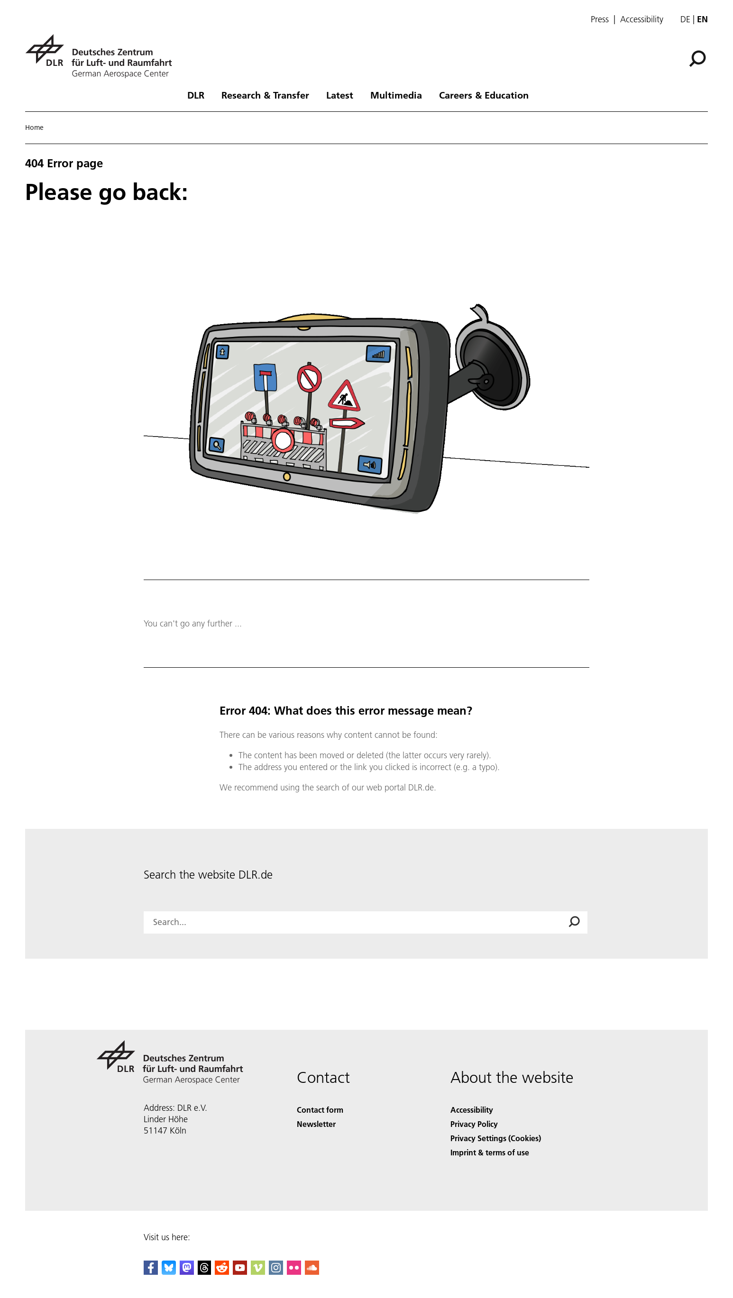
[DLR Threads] (204, 1271)
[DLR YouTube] (240, 1271)
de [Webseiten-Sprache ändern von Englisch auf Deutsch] (685, 19)
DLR (195, 95)
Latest (339, 95)
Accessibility (641, 19)
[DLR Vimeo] (258, 1271)
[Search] (697, 58)
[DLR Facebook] (151, 1271)
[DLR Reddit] (222, 1271)
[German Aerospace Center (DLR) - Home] (102, 56)
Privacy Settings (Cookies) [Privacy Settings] (495, 1138)
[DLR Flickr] (294, 1271)
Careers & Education (484, 95)
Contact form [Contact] (320, 1110)
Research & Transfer (265, 95)
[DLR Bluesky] (169, 1271)
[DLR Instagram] (276, 1271)
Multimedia (396, 95)
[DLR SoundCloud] (312, 1271)
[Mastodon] (187, 1271)
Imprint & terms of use (489, 1152)
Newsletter (316, 1124)
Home (34, 127)
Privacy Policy (474, 1124)
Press (600, 19)
